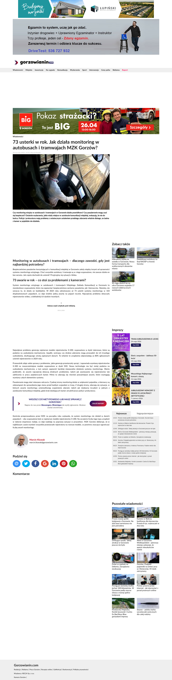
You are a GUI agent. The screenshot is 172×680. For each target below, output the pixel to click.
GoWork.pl (57, 669)
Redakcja (17, 669)
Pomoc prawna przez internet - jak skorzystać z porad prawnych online (135, 457)
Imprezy (117, 330)
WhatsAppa (56, 405)
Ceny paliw (105, 70)
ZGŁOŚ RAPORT (98, 403)
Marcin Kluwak (37, 440)
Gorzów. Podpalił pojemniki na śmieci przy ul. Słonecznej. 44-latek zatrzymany (137, 441)
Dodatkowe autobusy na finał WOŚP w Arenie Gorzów (147, 261)
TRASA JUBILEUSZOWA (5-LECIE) (144, 339)
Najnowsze (121, 414)
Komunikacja (62, 70)
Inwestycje (39, 70)
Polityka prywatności (80, 669)
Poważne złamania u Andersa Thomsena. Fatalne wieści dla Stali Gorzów (137, 447)
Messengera (46, 405)
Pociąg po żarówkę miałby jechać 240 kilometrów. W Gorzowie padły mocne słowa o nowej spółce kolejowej (137, 452)
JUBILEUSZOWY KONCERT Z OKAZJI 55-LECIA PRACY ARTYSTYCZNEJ (143, 393)
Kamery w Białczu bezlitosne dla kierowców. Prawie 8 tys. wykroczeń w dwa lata (136, 424)
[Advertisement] (86, 90)
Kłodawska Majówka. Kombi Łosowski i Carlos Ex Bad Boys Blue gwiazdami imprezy (136, 463)
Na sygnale (50, 70)
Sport (84, 70)
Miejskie (28, 70)
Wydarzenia (75, 70)
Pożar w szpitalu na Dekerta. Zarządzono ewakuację (134, 437)
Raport (125, 70)
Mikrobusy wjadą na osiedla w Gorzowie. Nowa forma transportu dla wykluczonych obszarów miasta (123, 263)
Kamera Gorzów (20, 677)
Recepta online (46, 669)
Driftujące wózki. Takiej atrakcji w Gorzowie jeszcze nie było (136, 428)
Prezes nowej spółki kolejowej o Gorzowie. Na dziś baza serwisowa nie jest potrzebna (135, 419)
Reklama (116, 70)
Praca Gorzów (35, 669)
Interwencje (94, 70)
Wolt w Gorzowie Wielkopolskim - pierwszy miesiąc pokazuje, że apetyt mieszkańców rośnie (137, 433)
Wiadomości (18, 70)
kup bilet (136, 345)
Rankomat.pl (67, 669)
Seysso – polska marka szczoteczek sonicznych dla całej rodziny (147, 612)
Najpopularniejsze (145, 413)
